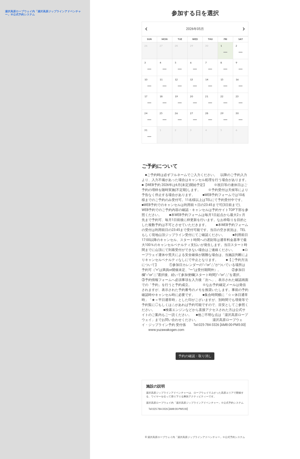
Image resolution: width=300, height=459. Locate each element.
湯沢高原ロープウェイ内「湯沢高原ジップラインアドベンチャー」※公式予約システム (43, 13)
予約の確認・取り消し (195, 356)
